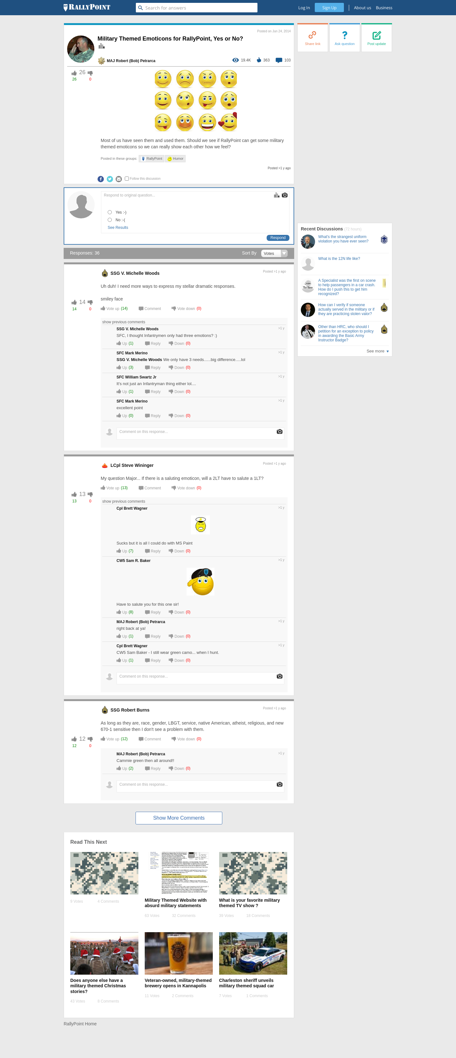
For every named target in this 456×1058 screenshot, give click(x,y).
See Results (118, 227)
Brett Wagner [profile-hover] (136, 508)
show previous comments (124, 322)
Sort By (249, 252)
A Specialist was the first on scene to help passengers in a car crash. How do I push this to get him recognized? (347, 287)
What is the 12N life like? (339, 258)
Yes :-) (121, 212)
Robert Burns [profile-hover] (135, 710)
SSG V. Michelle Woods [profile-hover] (139, 359)
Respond (278, 237)
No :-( (120, 220)
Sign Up (329, 7)
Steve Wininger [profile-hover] (138, 465)
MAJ (111, 61)
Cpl (120, 508)
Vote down (183, 308)
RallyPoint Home (80, 1023)
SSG (115, 273)
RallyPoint (151, 159)
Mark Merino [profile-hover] (136, 353)
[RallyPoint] (87, 7)
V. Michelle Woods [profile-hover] (140, 273)
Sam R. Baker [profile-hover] (138, 560)
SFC (120, 353)
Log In (304, 7)
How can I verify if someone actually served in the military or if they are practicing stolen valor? (346, 309)
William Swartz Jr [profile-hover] (140, 377)
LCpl (115, 465)
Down (176, 343)
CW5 (121, 560)
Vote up (110, 308)
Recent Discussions (322, 228)
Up (122, 343)
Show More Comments (179, 818)
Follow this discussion (145, 178)
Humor (175, 159)
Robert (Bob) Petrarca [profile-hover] (135, 61)
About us (362, 7)
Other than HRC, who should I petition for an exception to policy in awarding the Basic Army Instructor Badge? (346, 333)
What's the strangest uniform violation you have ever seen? (343, 239)
